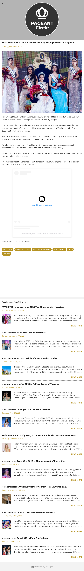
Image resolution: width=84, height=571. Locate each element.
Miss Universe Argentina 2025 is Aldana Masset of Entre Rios (33, 461)
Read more (76, 326)
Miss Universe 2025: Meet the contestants (24, 333)
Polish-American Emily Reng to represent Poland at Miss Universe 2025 (39, 435)
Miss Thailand (59, 249)
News (70, 249)
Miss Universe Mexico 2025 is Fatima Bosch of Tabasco (30, 384)
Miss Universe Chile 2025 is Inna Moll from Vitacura (28, 512)
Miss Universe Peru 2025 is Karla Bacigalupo (25, 538)
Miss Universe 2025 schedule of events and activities (29, 358)
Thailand (6, 254)
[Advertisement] (42, 278)
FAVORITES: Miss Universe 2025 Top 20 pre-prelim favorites (33, 307)
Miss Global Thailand (42, 249)
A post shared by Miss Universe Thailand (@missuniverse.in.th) (42, 234)
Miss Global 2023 (22, 249)
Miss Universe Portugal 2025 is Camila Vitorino (26, 410)
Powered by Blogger (42, 567)
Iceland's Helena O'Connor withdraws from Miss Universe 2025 (34, 487)
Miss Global (7, 249)
